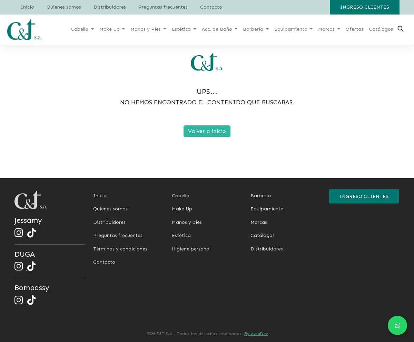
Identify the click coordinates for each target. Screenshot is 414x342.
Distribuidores (109, 7)
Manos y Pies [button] (146, 29)
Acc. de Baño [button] (218, 29)
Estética (181, 235)
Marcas (258, 222)
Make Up (182, 209)
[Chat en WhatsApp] (397, 325)
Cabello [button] (80, 29)
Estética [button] (182, 29)
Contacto (211, 7)
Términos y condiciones (120, 249)
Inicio (27, 7)
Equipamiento (267, 209)
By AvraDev (256, 333)
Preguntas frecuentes (163, 7)
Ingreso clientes (364, 7)
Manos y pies (187, 222)
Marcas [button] (327, 29)
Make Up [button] (110, 29)
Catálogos (262, 235)
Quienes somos (64, 7)
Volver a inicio (207, 131)
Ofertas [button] (354, 29)
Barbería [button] (254, 29)
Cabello (180, 196)
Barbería (260, 196)
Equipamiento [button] (291, 29)
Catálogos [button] (381, 29)
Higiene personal (191, 249)
